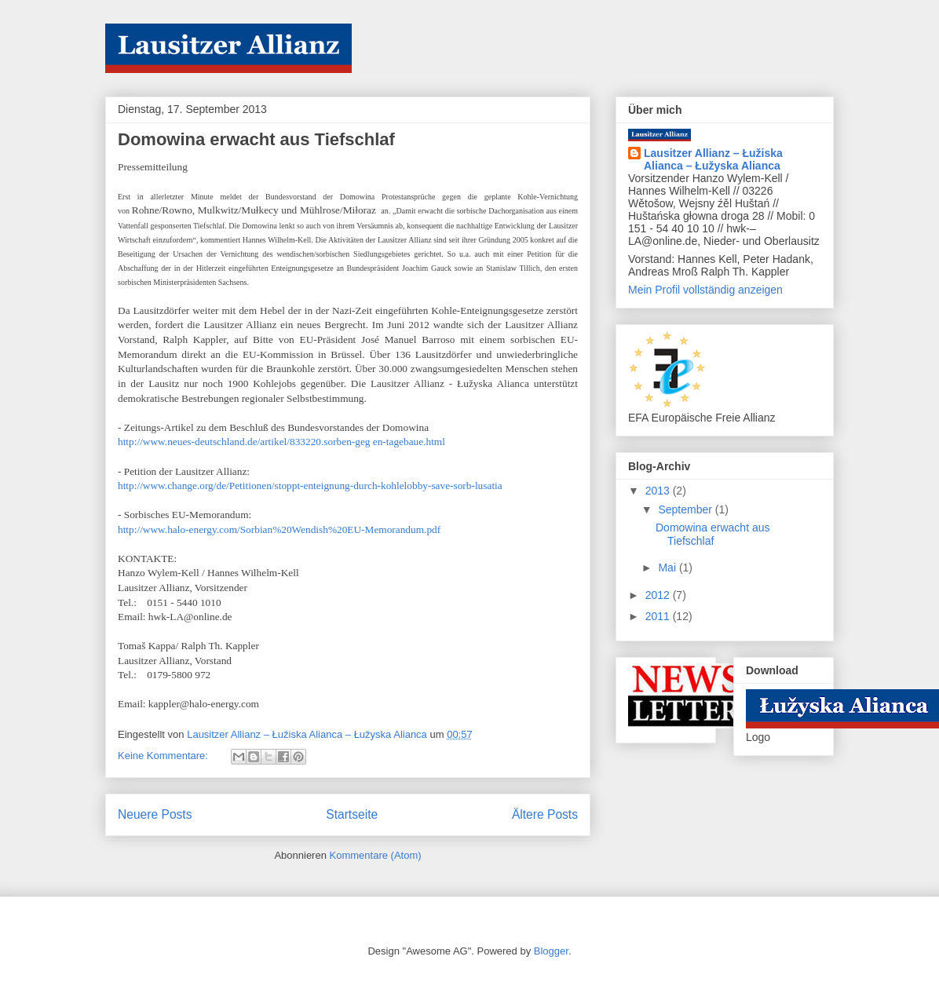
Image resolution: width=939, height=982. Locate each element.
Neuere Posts (155, 814)
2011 (659, 616)
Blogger (551, 951)
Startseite (352, 814)
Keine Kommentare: (164, 755)
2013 (659, 490)
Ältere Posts (545, 814)
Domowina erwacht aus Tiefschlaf (256, 139)
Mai (668, 567)
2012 (659, 595)
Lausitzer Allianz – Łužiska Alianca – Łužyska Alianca (713, 159)
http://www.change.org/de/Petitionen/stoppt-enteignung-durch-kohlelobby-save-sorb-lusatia (310, 485)
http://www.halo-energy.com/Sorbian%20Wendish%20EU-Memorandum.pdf (279, 529)
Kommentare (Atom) (376, 855)
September (686, 509)
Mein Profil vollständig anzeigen (705, 289)
